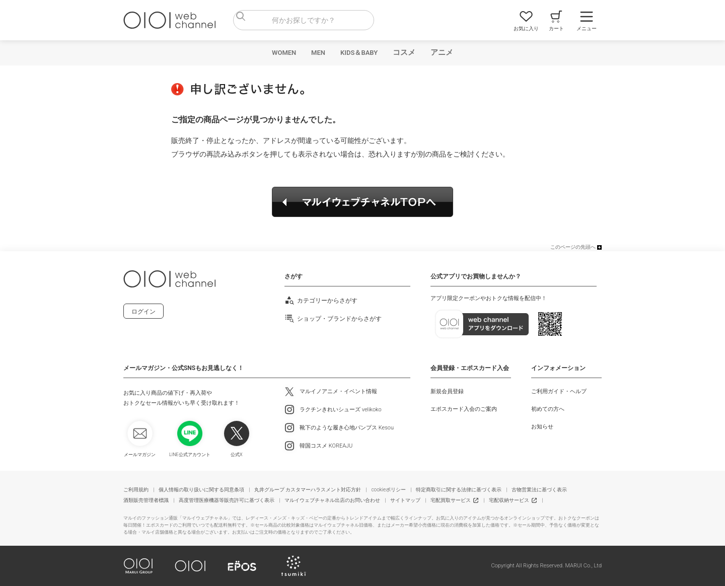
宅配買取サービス (450, 500)
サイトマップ (405, 500)
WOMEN (284, 52)
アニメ (441, 52)
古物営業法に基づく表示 (539, 489)
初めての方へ (547, 409)
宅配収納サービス (509, 500)
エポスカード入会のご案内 (463, 409)
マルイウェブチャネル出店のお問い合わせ (332, 500)
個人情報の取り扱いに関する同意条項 (201, 489)
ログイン (143, 311)
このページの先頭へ (573, 247)
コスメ (404, 52)
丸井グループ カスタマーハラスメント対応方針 (307, 489)
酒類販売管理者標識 (146, 500)
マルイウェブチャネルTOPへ (362, 202)
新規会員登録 (447, 391)
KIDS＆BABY (359, 52)
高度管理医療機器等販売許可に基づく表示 (226, 500)
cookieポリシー (388, 489)
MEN (318, 52)
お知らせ (542, 426)
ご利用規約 (136, 489)
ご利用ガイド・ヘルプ (559, 391)
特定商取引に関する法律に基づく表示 (458, 489)
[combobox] (303, 20)
